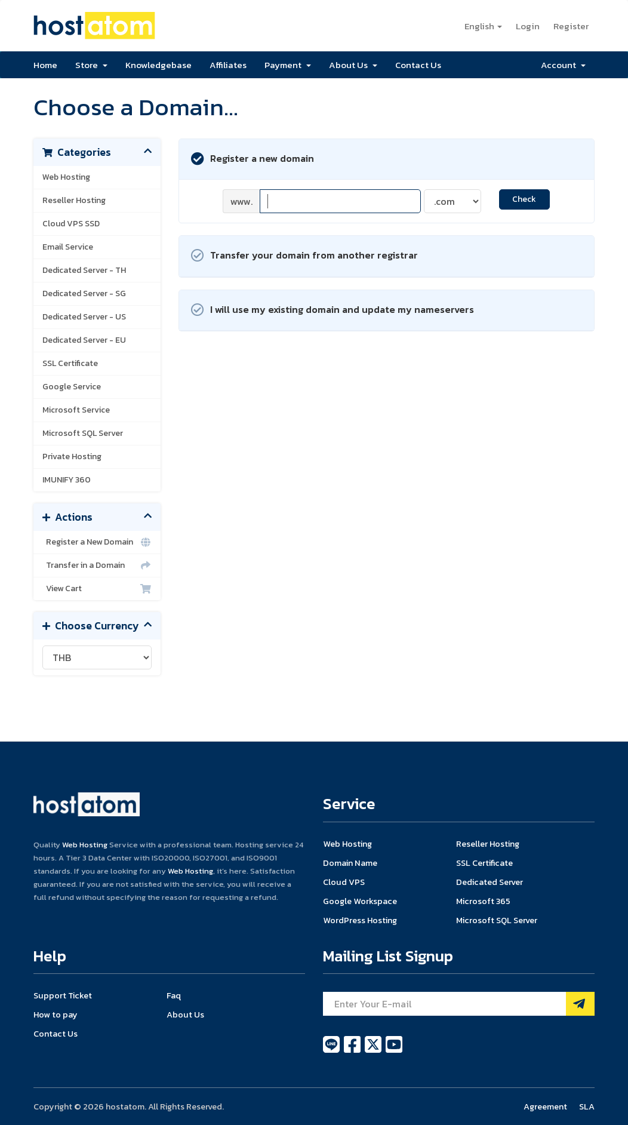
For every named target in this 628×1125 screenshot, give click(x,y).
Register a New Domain (97, 542)
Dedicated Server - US (84, 317)
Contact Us (418, 65)
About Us (353, 65)
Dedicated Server (489, 882)
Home (45, 65)
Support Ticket (62, 995)
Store (91, 65)
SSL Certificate (70, 363)
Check (524, 199)
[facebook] (353, 1051)
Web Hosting (66, 177)
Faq (174, 995)
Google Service (71, 386)
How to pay (55, 1014)
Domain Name (350, 862)
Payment (287, 65)
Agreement (545, 1106)
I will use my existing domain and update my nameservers (332, 310)
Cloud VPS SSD (71, 223)
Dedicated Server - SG (84, 293)
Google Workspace (360, 901)
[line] (332, 1051)
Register (571, 26)
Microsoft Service (76, 410)
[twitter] (374, 1051)
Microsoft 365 (483, 901)
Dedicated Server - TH (84, 270)
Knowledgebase (158, 65)
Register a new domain (252, 159)
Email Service (67, 247)
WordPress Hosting (360, 920)
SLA (587, 1106)
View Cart (97, 589)
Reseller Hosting (74, 200)
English (483, 26)
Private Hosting (71, 456)
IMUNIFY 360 (66, 480)
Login (528, 26)
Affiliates (228, 65)
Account (563, 65)
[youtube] (394, 1051)
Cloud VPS (344, 882)
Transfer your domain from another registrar (304, 256)
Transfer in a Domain (97, 565)
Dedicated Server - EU (84, 340)
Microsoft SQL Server (82, 433)
